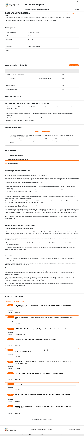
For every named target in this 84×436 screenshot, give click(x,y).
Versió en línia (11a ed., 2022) (21, 334)
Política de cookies (41, 429)
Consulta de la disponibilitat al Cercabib (15, 301)
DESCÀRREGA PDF (71, 13)
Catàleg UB (17, 312)
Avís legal (33, 429)
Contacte (50, 429)
